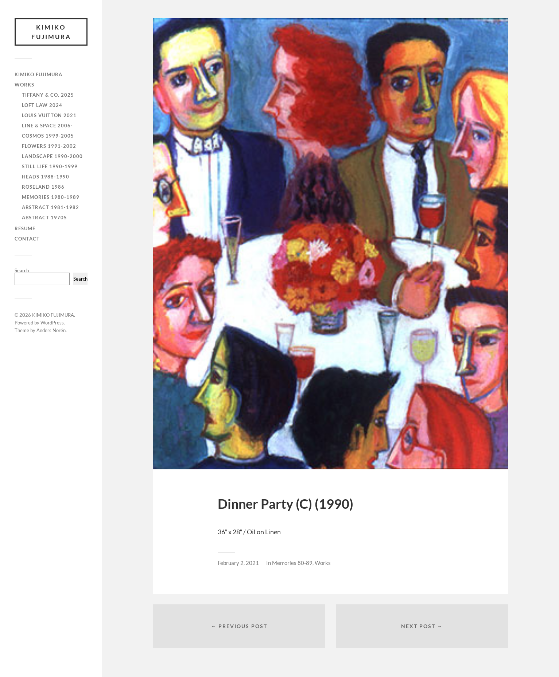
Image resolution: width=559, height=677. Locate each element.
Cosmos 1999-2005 (48, 136)
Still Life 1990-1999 (50, 166)
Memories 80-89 (292, 562)
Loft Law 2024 (42, 105)
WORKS (24, 85)
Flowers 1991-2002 (49, 146)
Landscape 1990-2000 (52, 156)
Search (22, 270)
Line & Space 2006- (47, 125)
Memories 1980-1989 (50, 197)
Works (323, 562)
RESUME (25, 228)
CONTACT (27, 239)
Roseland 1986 (43, 187)
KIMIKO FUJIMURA (51, 32)
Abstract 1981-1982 (50, 207)
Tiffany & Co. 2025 (48, 95)
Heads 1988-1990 (45, 177)
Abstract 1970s (44, 217)
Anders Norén (51, 330)
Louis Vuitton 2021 (49, 115)
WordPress (52, 323)
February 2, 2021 (238, 562)
